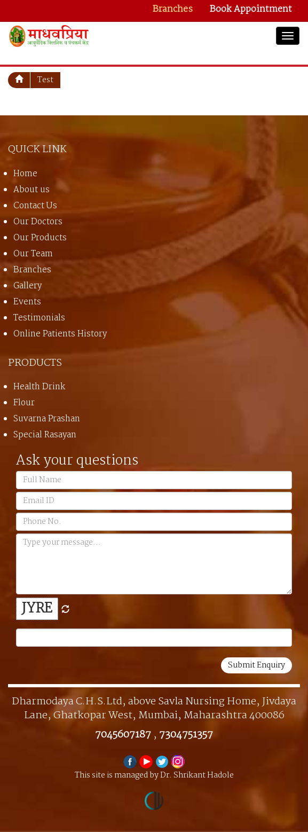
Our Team (33, 254)
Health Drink (39, 387)
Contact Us (35, 206)
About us (31, 190)
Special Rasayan (44, 435)
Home (25, 173)
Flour (24, 403)
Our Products (40, 238)
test (45, 80)
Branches (173, 9)
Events (27, 302)
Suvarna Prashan (46, 419)
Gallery (27, 286)
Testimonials (39, 318)
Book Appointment (251, 9)
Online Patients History (60, 334)
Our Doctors (37, 222)
